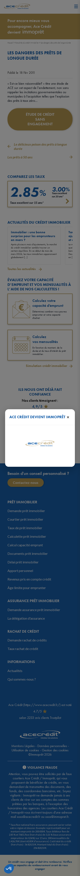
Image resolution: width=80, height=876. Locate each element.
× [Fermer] (68, 417)
